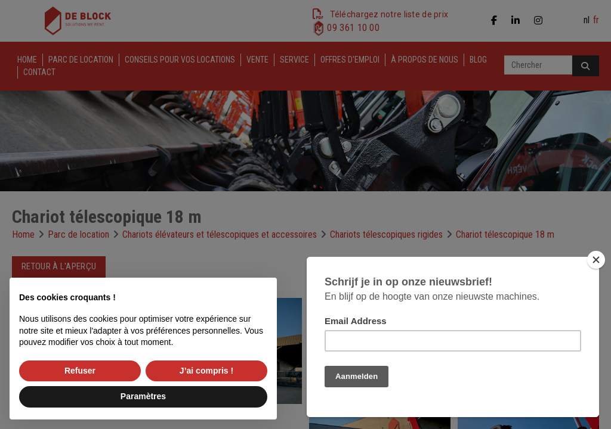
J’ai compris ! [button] (206, 370)
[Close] (596, 260)
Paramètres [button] (143, 396)
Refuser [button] (79, 370)
